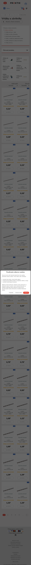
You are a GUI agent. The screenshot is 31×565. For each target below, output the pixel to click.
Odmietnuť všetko (18, 292)
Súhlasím (26, 292)
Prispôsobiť (11, 292)
